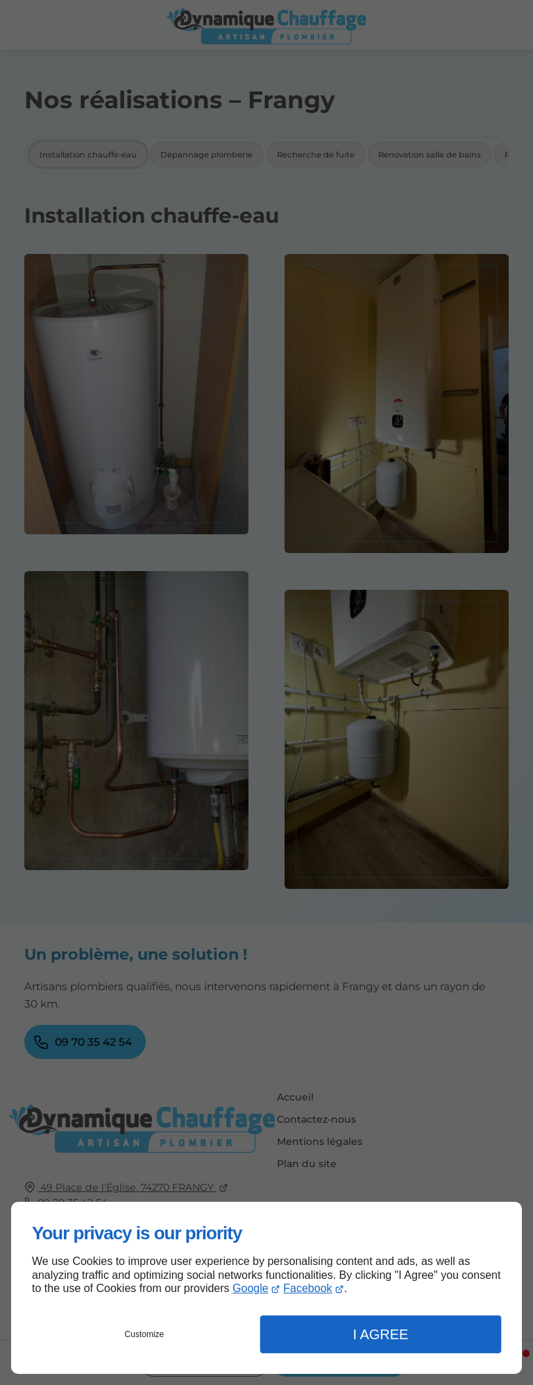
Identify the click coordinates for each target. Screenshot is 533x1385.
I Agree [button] (380, 1334)
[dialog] (266, 1288)
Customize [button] (144, 1334)
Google (250, 1288)
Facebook (307, 1288)
